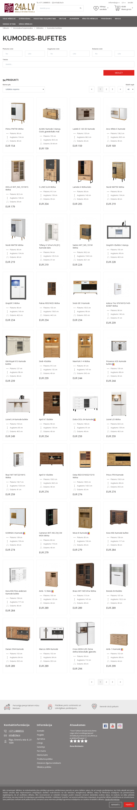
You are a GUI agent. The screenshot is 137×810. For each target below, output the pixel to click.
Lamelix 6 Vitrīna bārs (82, 187)
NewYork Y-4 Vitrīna (81, 361)
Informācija (114, 2)
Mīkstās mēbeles (90, 19)
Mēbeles (39, 28)
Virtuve (62, 19)
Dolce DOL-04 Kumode (83, 419)
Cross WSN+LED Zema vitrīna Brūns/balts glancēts (84, 650)
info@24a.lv (59, 2)
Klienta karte (42, 755)
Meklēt (119, 72)
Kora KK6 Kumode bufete (117, 533)
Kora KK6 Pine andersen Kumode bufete (15, 592)
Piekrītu (129, 805)
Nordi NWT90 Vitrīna (115, 187)
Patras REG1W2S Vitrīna (49, 303)
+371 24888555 (44, 2)
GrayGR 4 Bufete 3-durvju (117, 245)
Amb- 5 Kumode (113, 649)
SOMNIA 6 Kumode (13, 533)
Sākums (6, 28)
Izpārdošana (24, 19)
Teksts (5, 59)
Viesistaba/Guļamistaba (44, 19)
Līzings (40, 743)
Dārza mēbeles (26, 24)
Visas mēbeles (9, 19)
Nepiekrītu (115, 805)
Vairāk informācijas (112, 799)
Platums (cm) (8, 49)
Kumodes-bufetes (54, 28)
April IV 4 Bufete (46, 474)
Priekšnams (106, 19)
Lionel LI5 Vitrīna (113, 419)
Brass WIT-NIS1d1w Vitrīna (84, 591)
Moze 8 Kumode (80, 533)
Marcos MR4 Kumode (48, 649)
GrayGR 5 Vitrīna (12, 303)
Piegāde (40, 735)
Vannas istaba (9, 24)
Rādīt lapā (130, 85)
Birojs (118, 19)
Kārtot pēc (7, 85)
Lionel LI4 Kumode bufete (16, 419)
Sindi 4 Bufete (45, 361)
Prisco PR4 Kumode (114, 474)
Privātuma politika (44, 759)
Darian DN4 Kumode (14, 649)
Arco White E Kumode (115, 129)
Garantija (41, 747)
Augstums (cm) (53, 49)
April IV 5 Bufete (46, 419)
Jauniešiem (74, 19)
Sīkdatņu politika (44, 767)
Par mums (41, 751)
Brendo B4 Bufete (114, 591)
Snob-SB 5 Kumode (81, 303)
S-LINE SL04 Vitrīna (47, 187)
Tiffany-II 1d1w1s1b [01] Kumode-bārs (49, 246)
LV (123, 2)
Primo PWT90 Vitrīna (14, 129)
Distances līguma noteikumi (49, 763)
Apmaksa (41, 739)
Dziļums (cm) (97, 49)
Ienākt (130, 2)
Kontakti (40, 730)
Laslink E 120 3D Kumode (84, 129)
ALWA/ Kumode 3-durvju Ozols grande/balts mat (49, 130)
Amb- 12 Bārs (45, 591)
